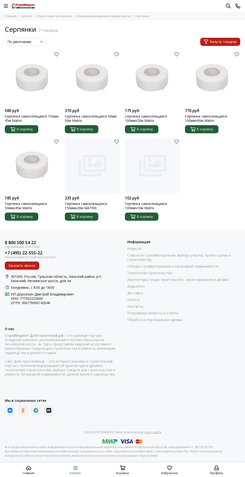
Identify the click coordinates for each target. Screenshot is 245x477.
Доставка (135, 293)
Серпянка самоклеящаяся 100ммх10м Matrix (146, 206)
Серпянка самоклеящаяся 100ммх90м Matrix (206, 118)
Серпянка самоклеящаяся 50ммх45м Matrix (26, 206)
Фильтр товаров (220, 41)
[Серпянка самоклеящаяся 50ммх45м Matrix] (32, 165)
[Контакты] (238, 6)
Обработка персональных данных (155, 320)
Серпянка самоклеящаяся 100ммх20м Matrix (146, 118)
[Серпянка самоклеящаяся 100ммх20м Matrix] (152, 78)
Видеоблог (136, 286)
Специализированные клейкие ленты (103, 16)
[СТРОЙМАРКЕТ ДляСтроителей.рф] (23, 6)
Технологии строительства (149, 273)
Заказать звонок (22, 265)
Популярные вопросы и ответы (152, 313)
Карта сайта (153, 432)
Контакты (135, 306)
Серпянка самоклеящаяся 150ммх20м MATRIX (86, 206)
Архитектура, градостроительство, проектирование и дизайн (177, 280)
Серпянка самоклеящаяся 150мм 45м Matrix (31, 118)
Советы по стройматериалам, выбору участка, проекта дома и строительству (179, 257)
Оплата (133, 300)
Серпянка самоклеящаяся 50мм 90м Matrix (91, 118)
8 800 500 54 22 (20, 242)
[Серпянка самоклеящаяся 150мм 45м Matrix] (32, 78)
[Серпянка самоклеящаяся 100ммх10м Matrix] (152, 165)
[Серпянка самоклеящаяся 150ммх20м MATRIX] (92, 165)
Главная (10, 16)
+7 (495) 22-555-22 (23, 253)
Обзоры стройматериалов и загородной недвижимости (173, 266)
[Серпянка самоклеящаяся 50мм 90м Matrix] (92, 78)
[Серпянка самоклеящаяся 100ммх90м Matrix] (212, 78)
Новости (134, 249)
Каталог (26, 16)
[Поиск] (228, 6)
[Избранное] (56, 54)
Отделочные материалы (54, 16)
